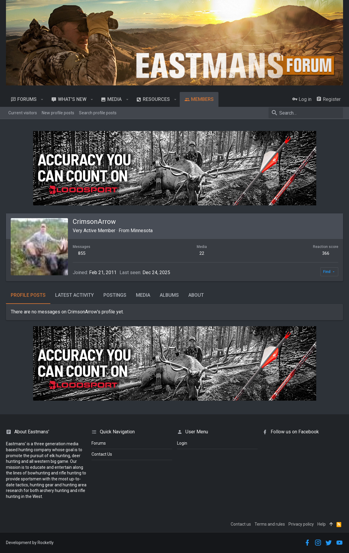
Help (321, 524)
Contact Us (101, 454)
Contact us (241, 524)
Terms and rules (270, 524)
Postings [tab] (114, 295)
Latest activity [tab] (74, 295)
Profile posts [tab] (28, 295)
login (182, 443)
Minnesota (142, 230)
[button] (42, 99)
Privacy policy (301, 524)
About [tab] (196, 295)
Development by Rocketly (30, 542)
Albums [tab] (169, 295)
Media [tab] (143, 295)
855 (81, 253)
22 (201, 253)
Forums (98, 443)
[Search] (306, 112)
